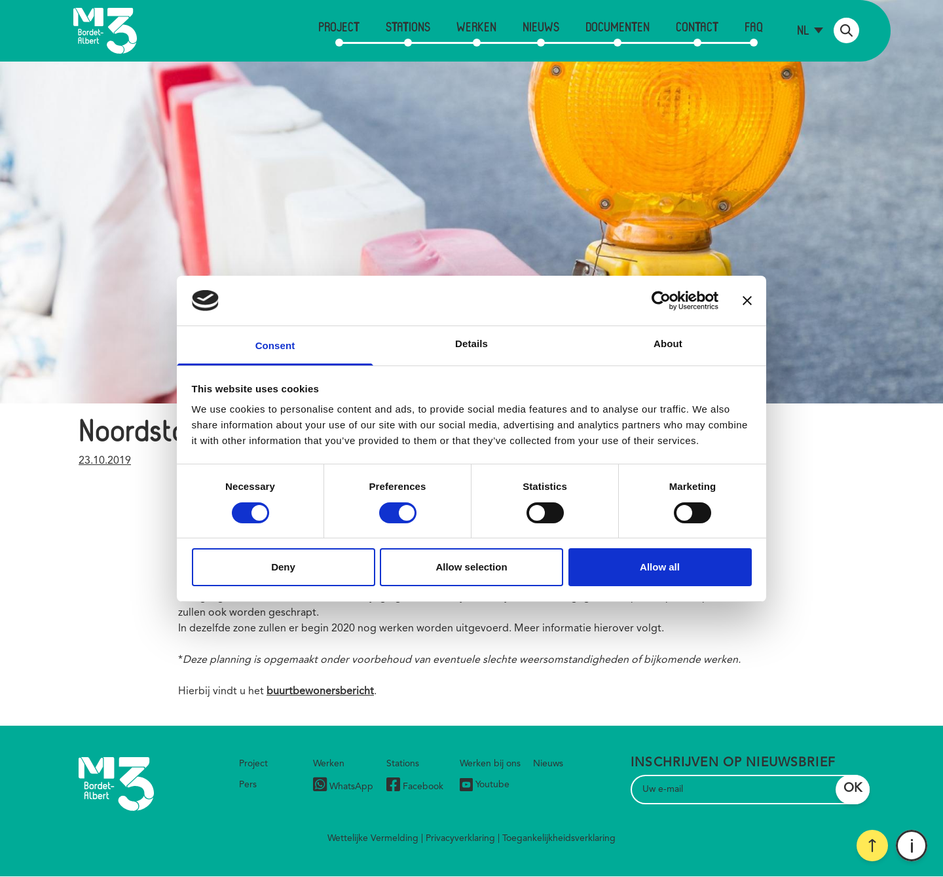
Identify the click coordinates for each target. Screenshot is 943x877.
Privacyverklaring (460, 838)
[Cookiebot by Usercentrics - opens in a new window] (661, 300)
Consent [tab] (275, 345)
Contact (697, 26)
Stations (408, 26)
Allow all (660, 566)
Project (339, 26)
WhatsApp (343, 786)
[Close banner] (747, 300)
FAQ (754, 26)
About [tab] (668, 343)
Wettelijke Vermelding (372, 838)
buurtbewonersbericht (320, 691)
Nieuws (541, 26)
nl (803, 30)
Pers (248, 784)
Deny (283, 566)
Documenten (617, 26)
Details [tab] (471, 343)
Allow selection (471, 566)
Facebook (414, 786)
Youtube (484, 784)
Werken (476, 26)
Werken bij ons (490, 763)
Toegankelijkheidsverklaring (559, 838)
